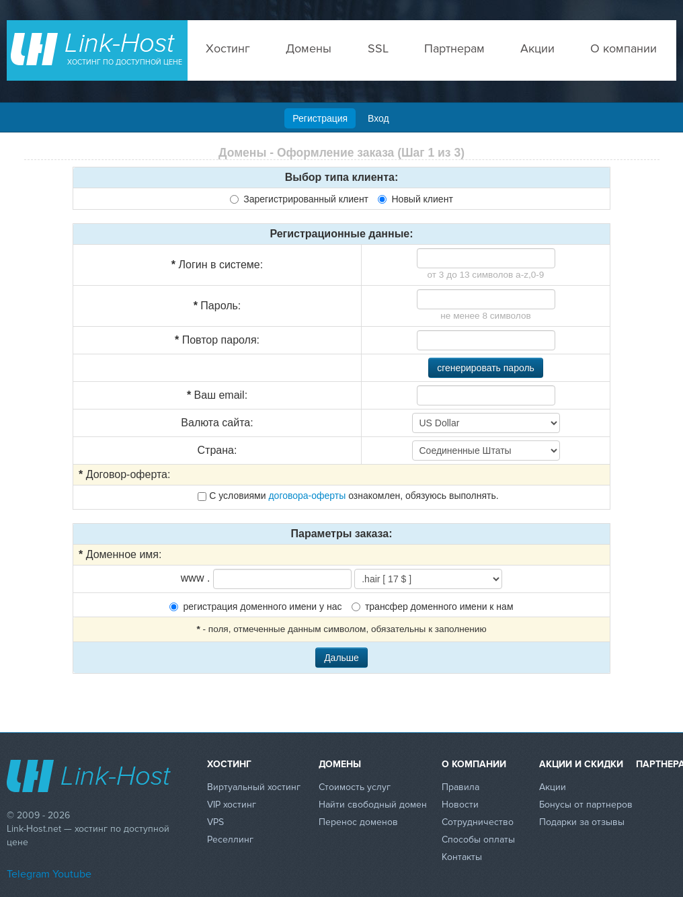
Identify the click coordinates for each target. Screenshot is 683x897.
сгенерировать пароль (485, 367)
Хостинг (228, 48)
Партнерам (454, 48)
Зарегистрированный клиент (299, 199)
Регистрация (320, 118)
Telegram (28, 874)
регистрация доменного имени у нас (255, 606)
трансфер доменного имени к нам (433, 606)
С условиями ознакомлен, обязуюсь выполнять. (348, 495)
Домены (308, 48)
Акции (537, 48)
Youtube (71, 874)
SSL (378, 48)
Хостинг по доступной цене (124, 62)
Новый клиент (415, 199)
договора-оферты (307, 495)
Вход (378, 118)
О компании (623, 48)
